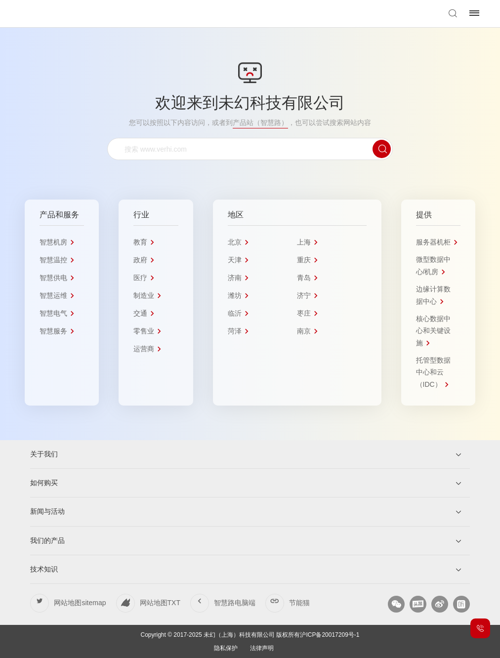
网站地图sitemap (80, 603)
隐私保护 (226, 648)
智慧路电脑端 (234, 603)
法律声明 (262, 648)
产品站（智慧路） (260, 122)
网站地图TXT (160, 603)
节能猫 (299, 603)
